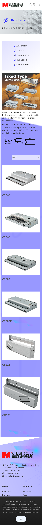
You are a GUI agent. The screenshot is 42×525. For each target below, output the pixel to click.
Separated (21, 46)
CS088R (7, 321)
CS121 (6, 364)
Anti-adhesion (21, 55)
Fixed (29, 28)
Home (5, 28)
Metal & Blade (21, 64)
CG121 (6, 415)
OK (21, 519)
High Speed (21, 60)
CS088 (6, 279)
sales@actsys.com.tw (14, 476)
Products (17, 28)
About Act (6, 491)
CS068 (6, 237)
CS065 (6, 195)
